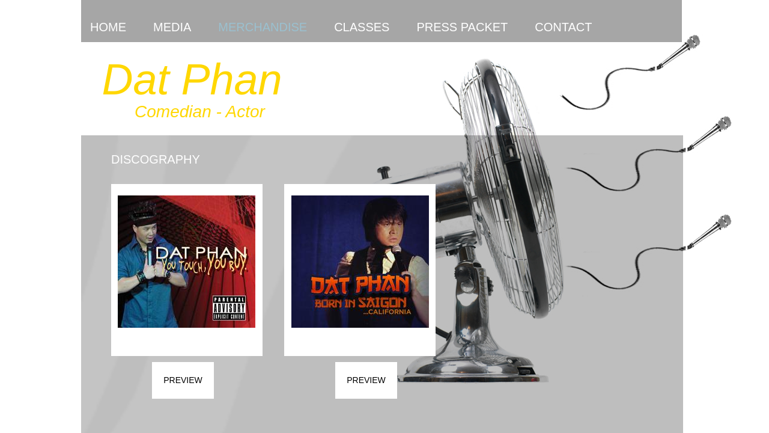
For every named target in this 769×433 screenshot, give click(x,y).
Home (108, 27)
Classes (361, 27)
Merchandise (262, 27)
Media (172, 27)
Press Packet (462, 27)
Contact (563, 27)
